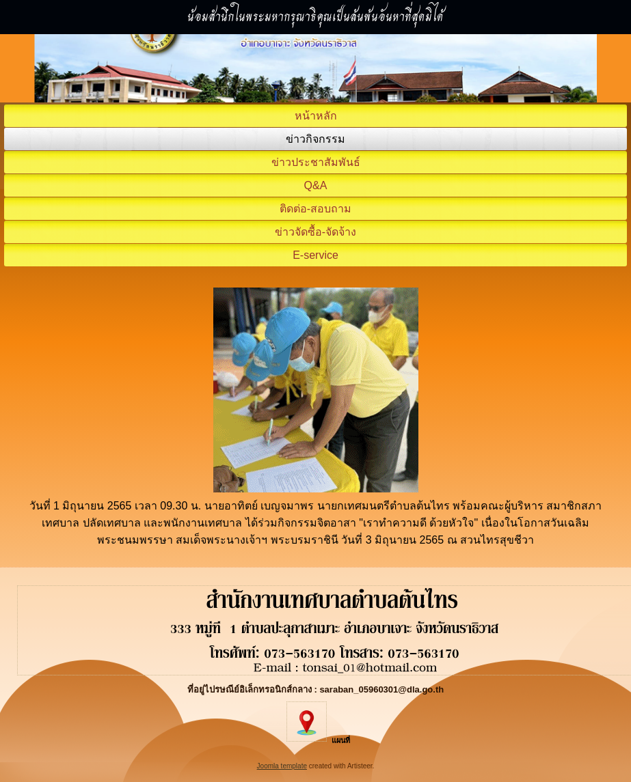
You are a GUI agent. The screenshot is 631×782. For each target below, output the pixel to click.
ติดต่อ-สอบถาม (315, 208)
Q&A (315, 185)
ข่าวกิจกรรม (315, 139)
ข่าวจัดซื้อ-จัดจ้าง (315, 232)
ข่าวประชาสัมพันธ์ (315, 162)
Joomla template (282, 766)
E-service (315, 255)
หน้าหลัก (316, 116)
